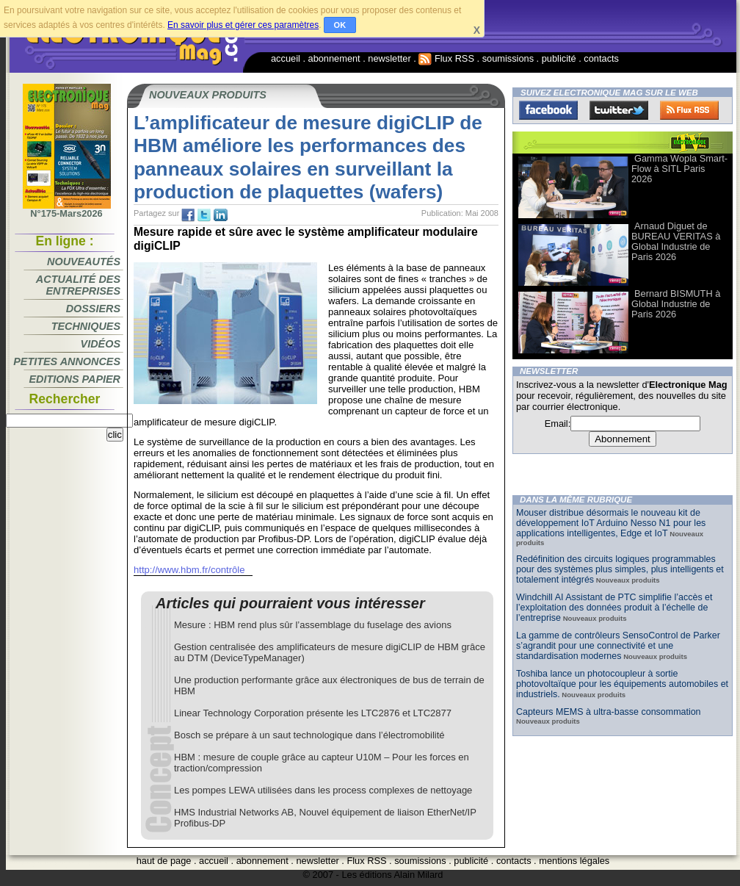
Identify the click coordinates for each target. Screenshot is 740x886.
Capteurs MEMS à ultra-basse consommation (608, 712)
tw (204, 215)
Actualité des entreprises (78, 285)
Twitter (619, 110)
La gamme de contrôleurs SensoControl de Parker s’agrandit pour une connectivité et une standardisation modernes (618, 645)
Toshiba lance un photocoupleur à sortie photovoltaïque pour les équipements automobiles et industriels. (622, 684)
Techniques (85, 326)
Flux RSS (446, 58)
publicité (559, 58)
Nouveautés (83, 261)
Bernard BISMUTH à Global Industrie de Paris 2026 (675, 304)
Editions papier (74, 379)
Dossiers (93, 308)
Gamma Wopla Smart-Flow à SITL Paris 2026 (679, 168)
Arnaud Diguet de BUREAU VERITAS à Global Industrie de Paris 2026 (675, 241)
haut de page (164, 860)
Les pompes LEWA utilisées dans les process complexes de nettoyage (323, 790)
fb (188, 215)
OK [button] (340, 25)
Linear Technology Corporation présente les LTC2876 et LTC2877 (312, 712)
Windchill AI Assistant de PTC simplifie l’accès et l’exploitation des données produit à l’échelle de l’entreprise (614, 607)
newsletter (389, 58)
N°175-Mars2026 (67, 209)
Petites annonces (66, 361)
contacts (601, 58)
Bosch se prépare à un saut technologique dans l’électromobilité (309, 735)
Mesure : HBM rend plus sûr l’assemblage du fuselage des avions (312, 624)
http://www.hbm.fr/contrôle (189, 569)
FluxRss (689, 110)
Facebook (548, 110)
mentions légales (574, 860)
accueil (285, 58)
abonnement (334, 58)
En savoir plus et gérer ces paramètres (243, 25)
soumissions (508, 58)
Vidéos (100, 344)
